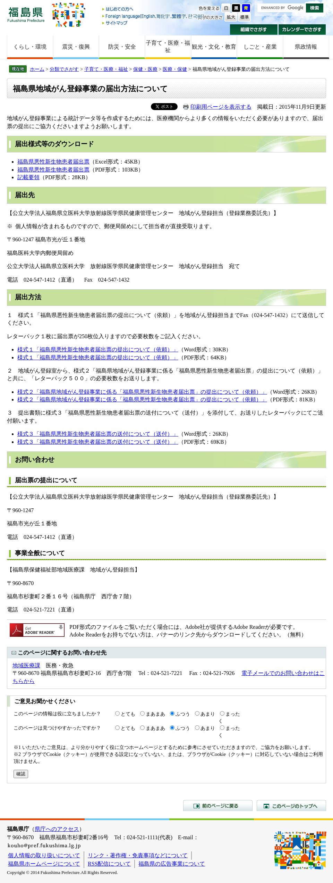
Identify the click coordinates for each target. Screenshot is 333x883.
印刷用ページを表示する (220, 107)
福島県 (26, 14)
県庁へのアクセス (57, 829)
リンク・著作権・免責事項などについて (138, 855)
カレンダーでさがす (302, 29)
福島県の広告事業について (171, 864)
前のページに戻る (218, 805)
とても (128, 714)
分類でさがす (64, 69)
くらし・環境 (29, 47)
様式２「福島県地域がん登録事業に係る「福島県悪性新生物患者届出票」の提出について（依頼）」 (142, 392)
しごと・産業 (260, 47)
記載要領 (28, 177)
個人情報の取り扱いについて (44, 855)
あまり (207, 714)
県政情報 (306, 47)
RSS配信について (109, 864)
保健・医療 (145, 69)
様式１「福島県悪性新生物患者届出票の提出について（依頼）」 (97, 349)
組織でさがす (254, 29)
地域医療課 (26, 665)
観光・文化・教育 (214, 47)
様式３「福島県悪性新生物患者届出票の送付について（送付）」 (97, 434)
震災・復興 (76, 47)
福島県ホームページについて (44, 864)
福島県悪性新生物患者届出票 (53, 162)
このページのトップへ (291, 805)
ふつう (183, 714)
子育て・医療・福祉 (168, 46)
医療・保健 (175, 69)
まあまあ (155, 714)
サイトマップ (154, 22)
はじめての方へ (154, 9)
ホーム (37, 69)
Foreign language (154, 16)
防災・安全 (122, 47)
